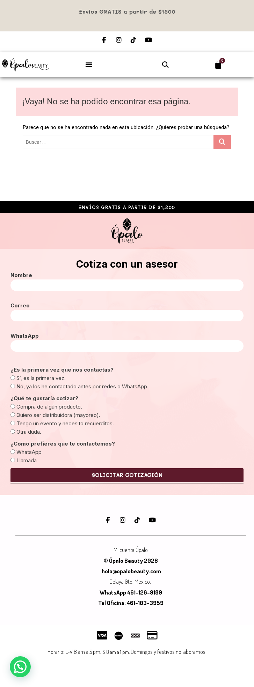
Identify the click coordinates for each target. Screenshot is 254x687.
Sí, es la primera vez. (41, 378)
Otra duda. (28, 431)
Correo (20, 305)
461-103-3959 (145, 602)
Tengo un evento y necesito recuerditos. (65, 423)
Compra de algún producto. (49, 406)
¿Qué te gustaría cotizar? (44, 398)
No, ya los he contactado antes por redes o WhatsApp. (82, 386)
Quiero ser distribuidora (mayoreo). (58, 415)
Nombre (21, 275)
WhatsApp (24, 336)
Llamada (26, 460)
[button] (89, 64)
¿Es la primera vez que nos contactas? (62, 369)
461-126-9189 (144, 592)
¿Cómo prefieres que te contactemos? (62, 443)
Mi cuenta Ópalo (131, 549)
